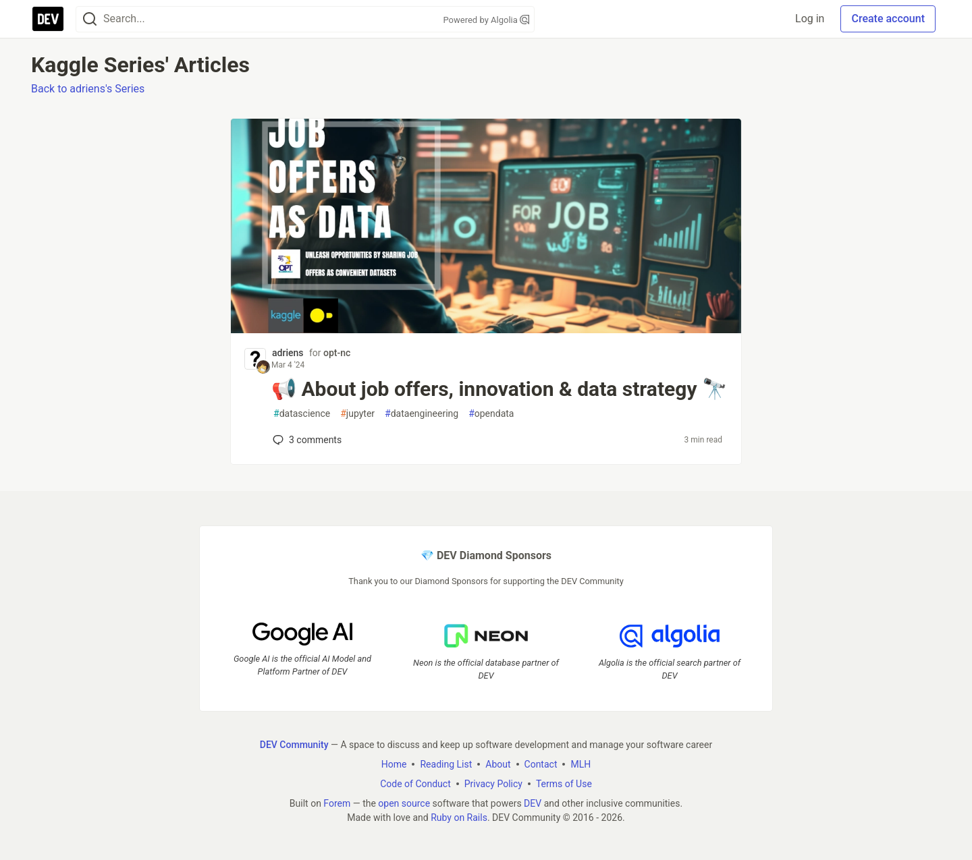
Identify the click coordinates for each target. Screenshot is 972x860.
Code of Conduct (415, 783)
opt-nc (336, 352)
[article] (486, 329)
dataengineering (421, 414)
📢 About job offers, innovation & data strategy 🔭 (499, 389)
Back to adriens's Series (87, 88)
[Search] (89, 19)
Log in (809, 18)
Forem (336, 803)
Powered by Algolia (486, 20)
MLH (580, 764)
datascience (301, 414)
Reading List (446, 764)
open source (404, 803)
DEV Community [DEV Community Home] (294, 744)
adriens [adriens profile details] (287, 352)
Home (394, 764)
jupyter (357, 414)
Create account (888, 18)
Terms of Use (564, 783)
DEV (532, 803)
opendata (491, 414)
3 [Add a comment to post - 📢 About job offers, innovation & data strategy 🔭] (306, 440)
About (497, 764)
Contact (541, 764)
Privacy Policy (493, 783)
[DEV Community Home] (48, 18)
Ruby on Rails (459, 817)
